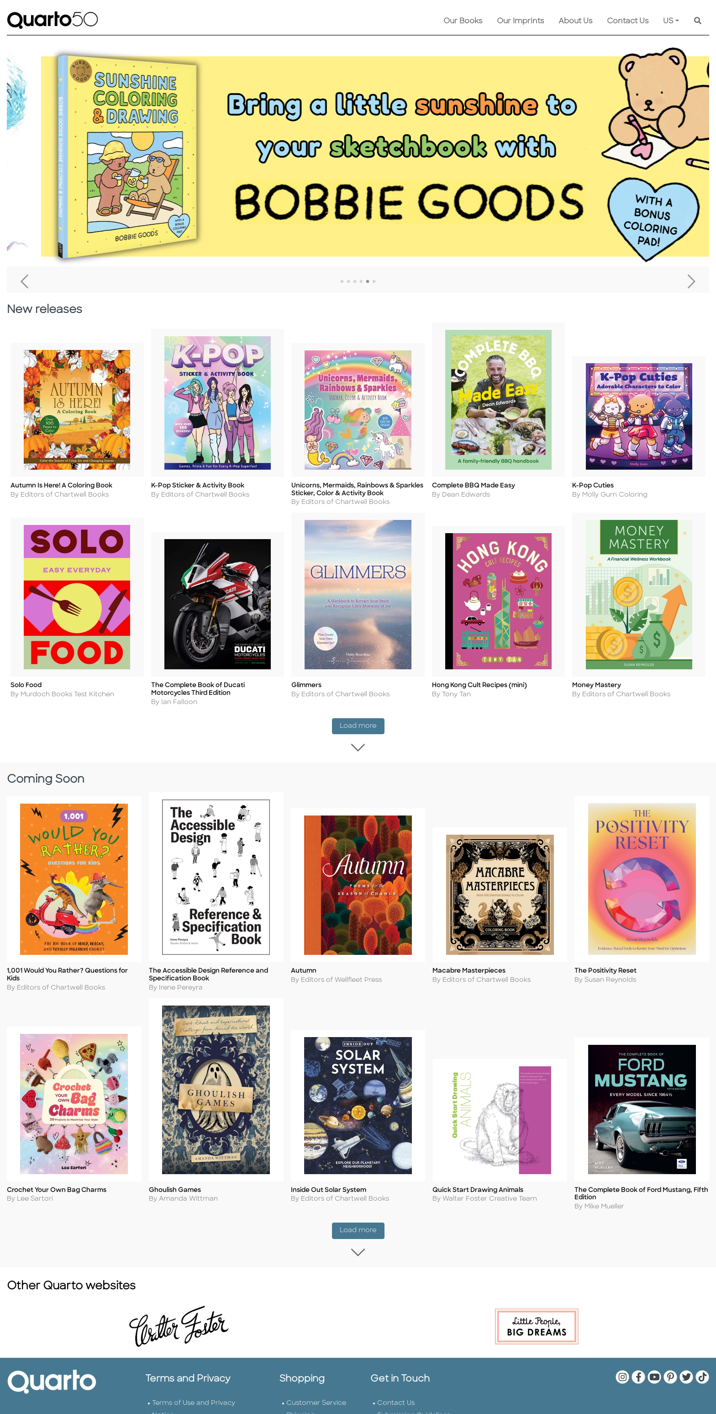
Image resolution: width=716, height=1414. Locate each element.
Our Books (462, 21)
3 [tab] (355, 282)
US (668, 21)
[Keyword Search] (698, 21)
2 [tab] (348, 282)
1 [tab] (342, 282)
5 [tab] (367, 282)
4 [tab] (361, 282)
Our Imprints (520, 21)
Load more (362, 720)
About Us (575, 21)
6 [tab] (374, 282)
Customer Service (316, 1402)
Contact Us (627, 21)
